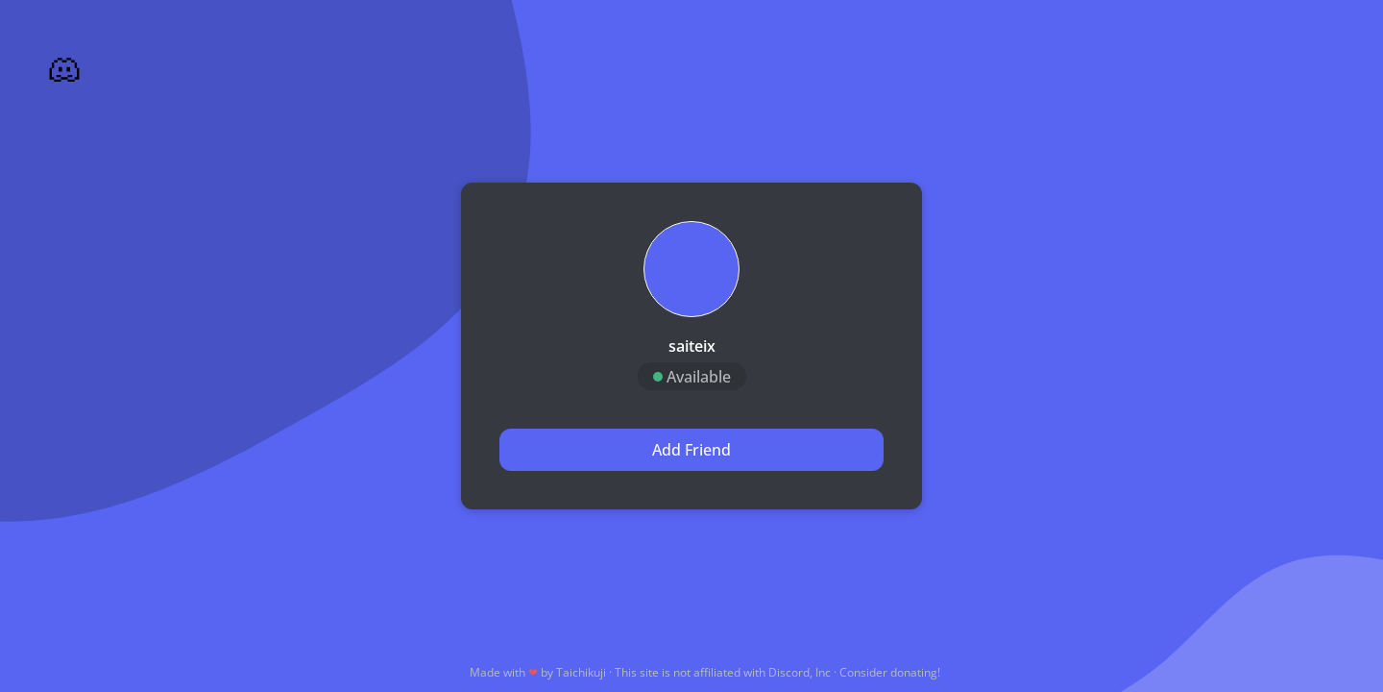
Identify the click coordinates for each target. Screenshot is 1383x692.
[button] (691, 269)
